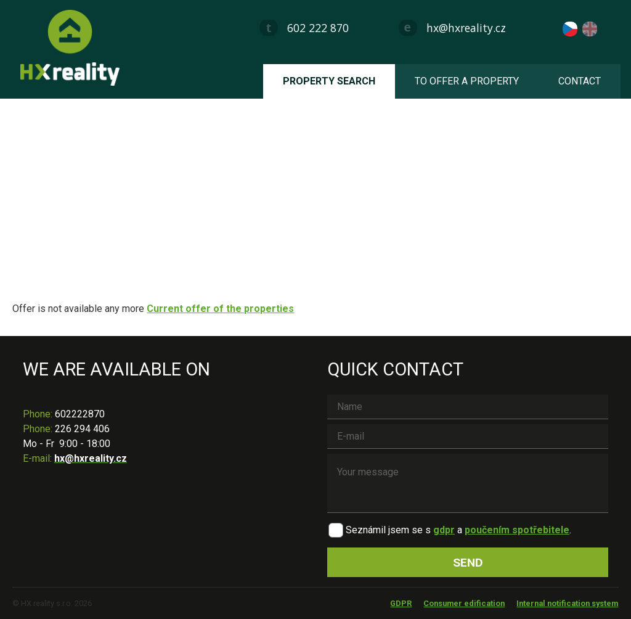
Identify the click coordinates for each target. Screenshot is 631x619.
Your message (467, 483)
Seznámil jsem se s (388, 530)
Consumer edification (464, 603)
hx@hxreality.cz (466, 27)
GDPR (401, 603)
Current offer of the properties (220, 308)
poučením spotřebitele (517, 530)
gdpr (444, 530)
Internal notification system (567, 603)
